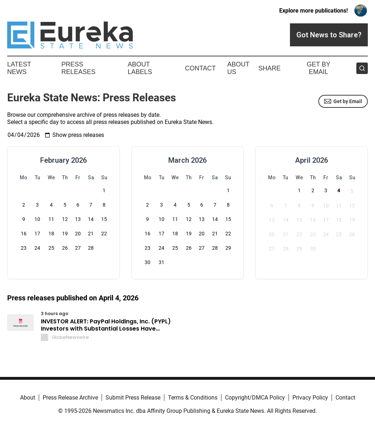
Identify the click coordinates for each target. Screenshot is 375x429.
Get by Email (343, 101)
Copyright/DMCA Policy (255, 397)
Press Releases (78, 68)
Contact (200, 68)
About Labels (140, 68)
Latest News (19, 68)
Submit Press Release (133, 397)
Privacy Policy (310, 397)
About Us (238, 68)
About (27, 397)
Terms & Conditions (192, 397)
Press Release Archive (70, 397)
